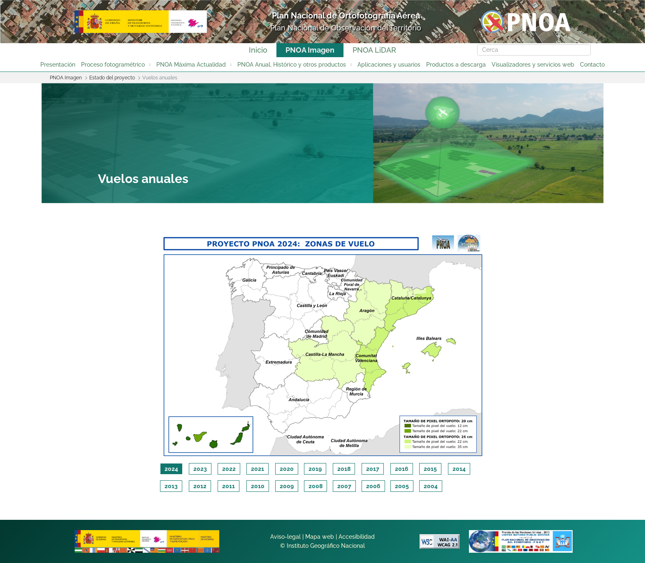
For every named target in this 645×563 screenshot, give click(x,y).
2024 (171, 469)
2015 (430, 469)
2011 (228, 486)
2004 (431, 486)
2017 (372, 469)
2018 (343, 469)
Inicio (258, 50)
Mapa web (319, 536)
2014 (459, 469)
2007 (344, 486)
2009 (287, 486)
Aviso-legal (285, 536)
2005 (402, 486)
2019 (315, 469)
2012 (199, 486)
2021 (257, 469)
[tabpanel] (322, 344)
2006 (373, 486)
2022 (229, 469)
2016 (401, 469)
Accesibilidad (357, 536)
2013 (171, 486)
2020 (287, 469)
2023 (200, 469)
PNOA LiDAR (374, 50)
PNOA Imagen (309, 50)
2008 (315, 486)
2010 (257, 486)
